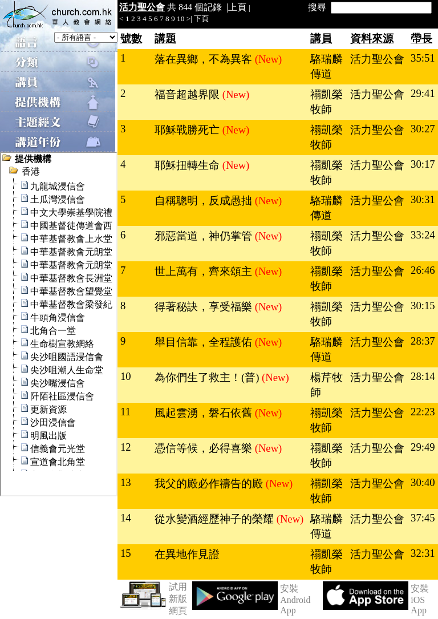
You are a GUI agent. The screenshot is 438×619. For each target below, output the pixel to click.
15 (125, 553)
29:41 (423, 93)
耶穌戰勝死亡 (188, 130)
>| (189, 18)
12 (125, 447)
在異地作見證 (187, 554)
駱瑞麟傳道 (326, 66)
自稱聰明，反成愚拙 (205, 201)
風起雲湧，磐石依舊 (205, 413)
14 (125, 518)
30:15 (423, 305)
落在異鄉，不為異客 (205, 59)
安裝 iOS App (420, 599)
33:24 (423, 235)
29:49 (423, 447)
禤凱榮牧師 (326, 101)
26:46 (423, 270)
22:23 (423, 412)
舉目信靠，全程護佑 (205, 342)
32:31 (423, 553)
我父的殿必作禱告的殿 (210, 483)
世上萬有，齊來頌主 (205, 271)
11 (125, 412)
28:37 (423, 341)
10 (180, 18)
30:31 (423, 199)
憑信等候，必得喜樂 (205, 448)
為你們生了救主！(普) (208, 377)
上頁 (237, 7)
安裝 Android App (295, 599)
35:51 (423, 58)
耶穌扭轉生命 (188, 165)
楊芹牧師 (326, 384)
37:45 (423, 518)
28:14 (423, 376)
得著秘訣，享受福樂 (205, 307)
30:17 (423, 164)
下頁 (201, 18)
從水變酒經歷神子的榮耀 (216, 519)
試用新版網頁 (178, 599)
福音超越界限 (188, 94)
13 (125, 482)
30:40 (423, 482)
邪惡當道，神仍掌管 (205, 236)
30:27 (423, 129)
